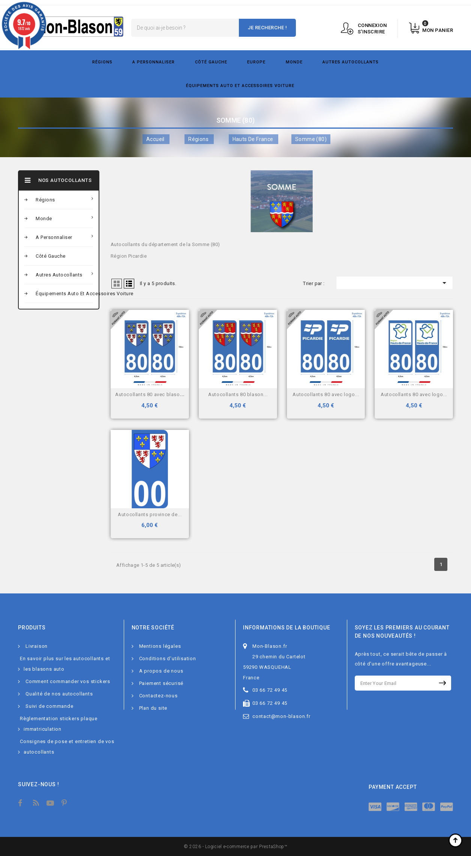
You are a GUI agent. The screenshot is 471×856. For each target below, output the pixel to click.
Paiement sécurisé (161, 683)
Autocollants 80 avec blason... (151, 394)
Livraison (37, 646)
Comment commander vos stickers (68, 681)
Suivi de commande (50, 706)
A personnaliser (153, 62)
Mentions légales (160, 646)
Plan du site (153, 708)
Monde (294, 62)
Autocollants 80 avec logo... (325, 394)
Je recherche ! (267, 27)
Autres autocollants (350, 62)
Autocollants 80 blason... (237, 394)
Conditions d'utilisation (167, 658)
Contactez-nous (158, 695)
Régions (102, 62)
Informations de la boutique (286, 628)
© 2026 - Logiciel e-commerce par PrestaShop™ (235, 846)
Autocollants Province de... (150, 514)
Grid (116, 283)
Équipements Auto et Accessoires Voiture (240, 85)
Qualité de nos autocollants (59, 694)
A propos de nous (161, 671)
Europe (256, 62)
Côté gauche (211, 62)
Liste (129, 283)
